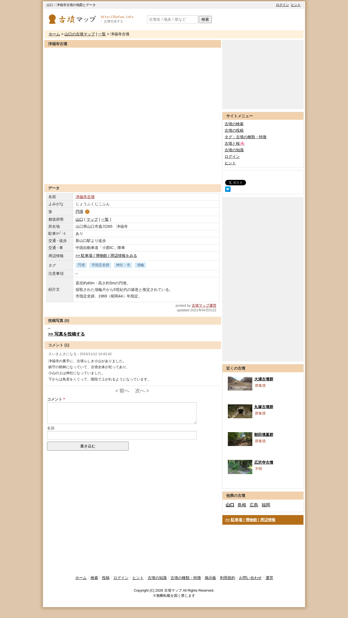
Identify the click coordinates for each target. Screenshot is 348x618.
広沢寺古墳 (263, 462)
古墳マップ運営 (204, 305)
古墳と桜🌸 (235, 143)
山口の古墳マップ (79, 34)
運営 (269, 578)
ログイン (282, 5)
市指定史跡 (100, 265)
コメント (54, 399)
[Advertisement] (132, 171)
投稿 (106, 578)
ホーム (54, 34)
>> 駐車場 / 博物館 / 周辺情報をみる (106, 255)
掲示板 (210, 578)
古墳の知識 (234, 150)
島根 (242, 505)
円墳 (83, 211)
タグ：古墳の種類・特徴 (245, 137)
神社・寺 (123, 265)
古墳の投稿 (234, 130)
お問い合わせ (250, 578)
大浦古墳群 (263, 379)
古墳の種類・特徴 (185, 578)
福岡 (266, 505)
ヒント (296, 5)
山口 (79, 219)
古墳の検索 (234, 124)
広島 (254, 505)
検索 (205, 19)
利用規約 (227, 578)
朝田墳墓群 (263, 434)
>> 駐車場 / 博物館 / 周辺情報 (250, 520)
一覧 (102, 34)
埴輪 (140, 265)
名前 (51, 428)
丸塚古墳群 (263, 407)
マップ (92, 219)
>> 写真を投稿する (66, 334)
